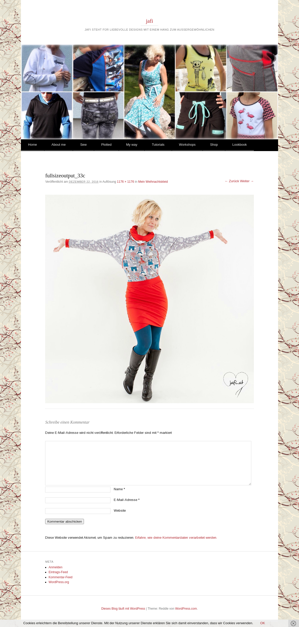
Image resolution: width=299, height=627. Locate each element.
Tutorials (158, 144)
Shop (214, 144)
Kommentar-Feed (60, 577)
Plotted (106, 144)
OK (262, 623)
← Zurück (232, 181)
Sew (83, 144)
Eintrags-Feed (58, 572)
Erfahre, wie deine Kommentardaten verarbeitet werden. (176, 537)
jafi (149, 21)
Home (32, 144)
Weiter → (247, 181)
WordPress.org (59, 582)
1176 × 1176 (125, 181)
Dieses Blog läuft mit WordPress (123, 608)
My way (131, 144)
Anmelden (56, 567)
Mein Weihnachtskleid (153, 181)
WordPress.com (186, 608)
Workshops (187, 144)
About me (59, 144)
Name (119, 489)
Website (120, 510)
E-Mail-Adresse (127, 500)
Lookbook (239, 144)
